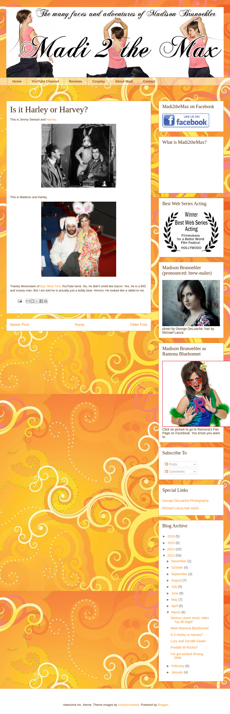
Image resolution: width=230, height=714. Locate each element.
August (176, 580)
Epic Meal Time (50, 286)
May (174, 599)
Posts (171, 464)
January (177, 672)
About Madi (124, 81)
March (176, 612)
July (174, 587)
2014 (171, 549)
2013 (171, 555)
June (175, 593)
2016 (171, 536)
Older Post (138, 325)
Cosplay (98, 81)
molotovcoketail (128, 704)
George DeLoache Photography (185, 500)
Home (17, 81)
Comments (175, 471)
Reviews (75, 81)
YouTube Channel (45, 81)
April (175, 606)
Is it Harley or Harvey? (187, 635)
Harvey (51, 119)
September (179, 574)
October (177, 567)
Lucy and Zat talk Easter (188, 641)
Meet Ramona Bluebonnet (190, 628)
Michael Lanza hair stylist (180, 508)
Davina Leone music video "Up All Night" (190, 620)
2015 (171, 543)
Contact (149, 81)
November (179, 561)
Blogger (163, 704)
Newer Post (19, 325)
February (178, 666)
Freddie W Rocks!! (184, 647)
